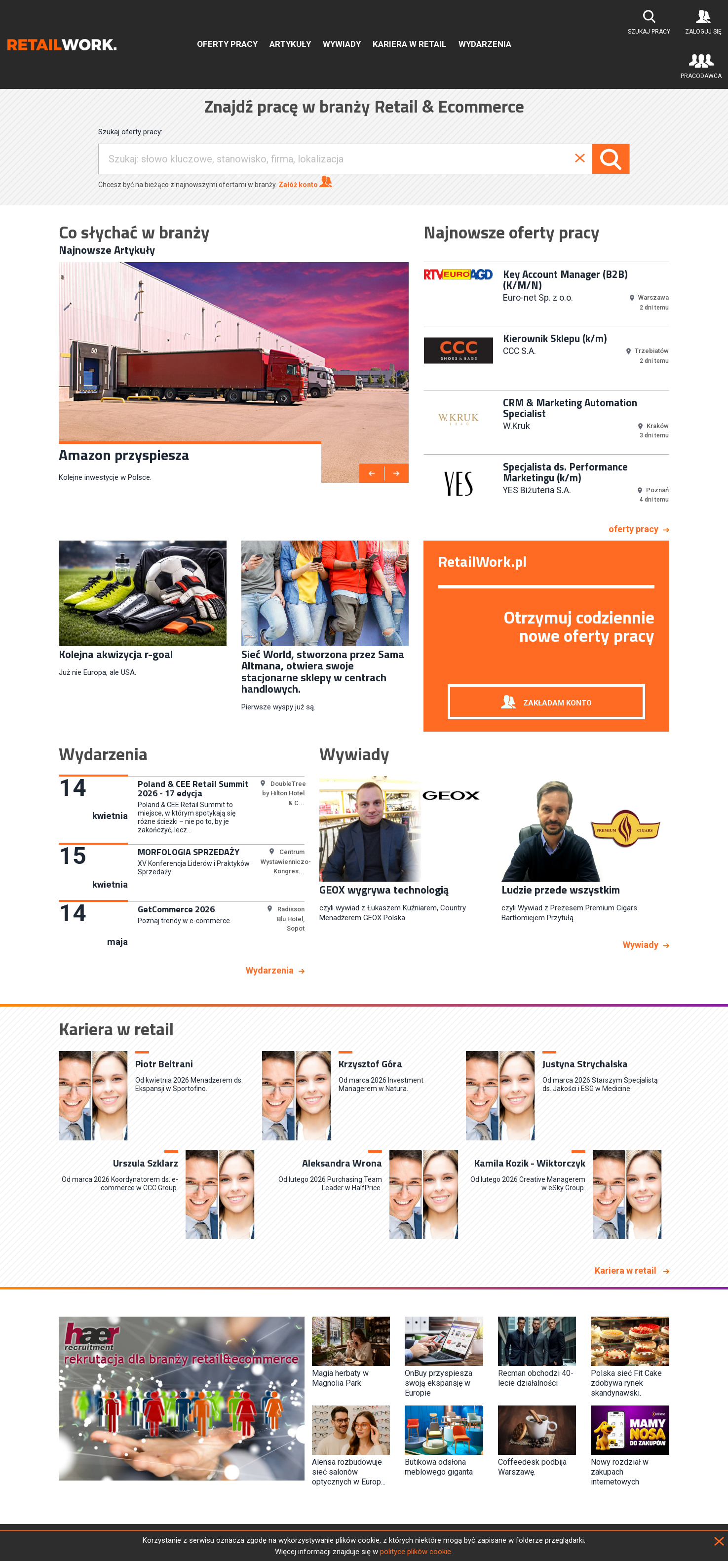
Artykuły (290, 44)
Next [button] (677, 389)
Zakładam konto (557, 702)
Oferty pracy (227, 44)
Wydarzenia (485, 44)
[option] (234, 372)
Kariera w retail (410, 44)
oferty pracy (633, 529)
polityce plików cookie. (416, 1551)
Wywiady (342, 44)
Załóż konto (305, 182)
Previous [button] (416, 389)
